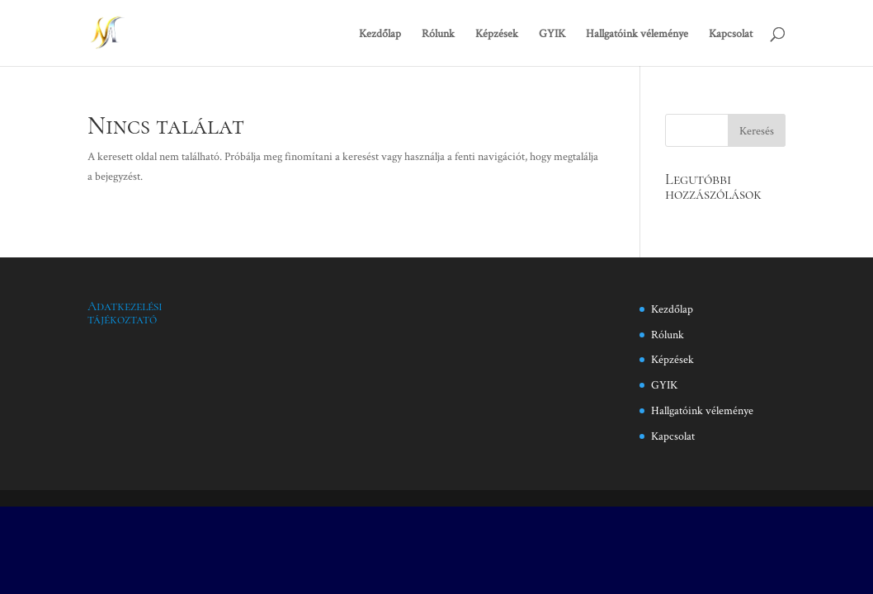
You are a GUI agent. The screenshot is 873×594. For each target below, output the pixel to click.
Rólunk (438, 33)
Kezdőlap (380, 33)
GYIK (552, 33)
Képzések (496, 33)
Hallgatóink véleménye (637, 33)
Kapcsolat (731, 33)
